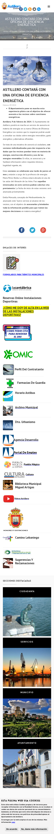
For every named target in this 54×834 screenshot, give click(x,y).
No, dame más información (34, 829)
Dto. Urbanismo (25, 422)
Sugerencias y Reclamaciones (24, 561)
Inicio (5, 31)
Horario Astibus (25, 393)
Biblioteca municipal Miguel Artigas (28, 485)
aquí (13, 822)
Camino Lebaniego (27, 537)
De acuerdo (11, 829)
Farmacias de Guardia (31, 383)
